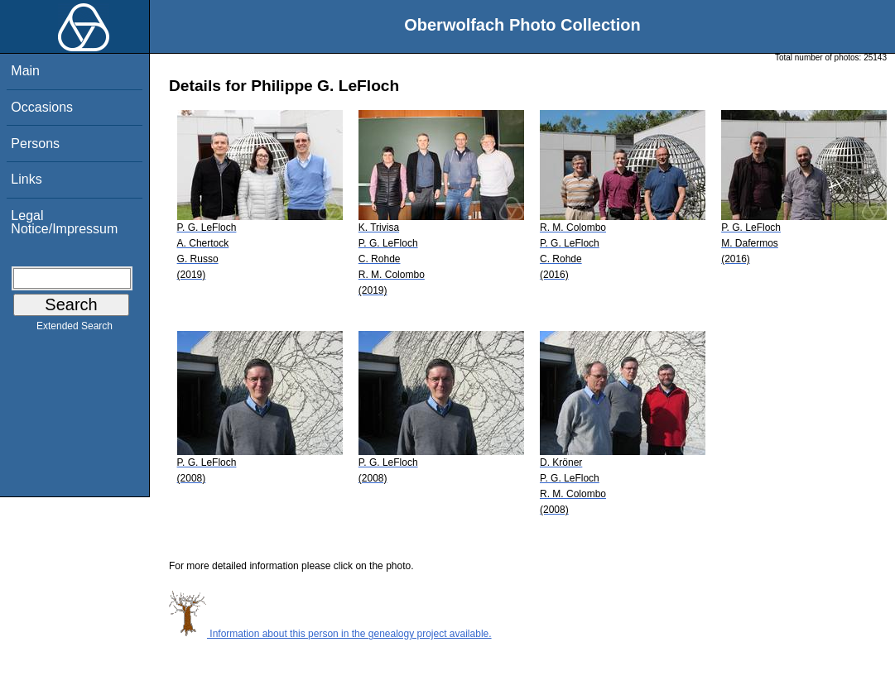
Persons (35, 144)
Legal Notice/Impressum (64, 222)
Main (25, 71)
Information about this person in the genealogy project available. (330, 634)
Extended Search (74, 329)
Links (26, 179)
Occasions (42, 107)
